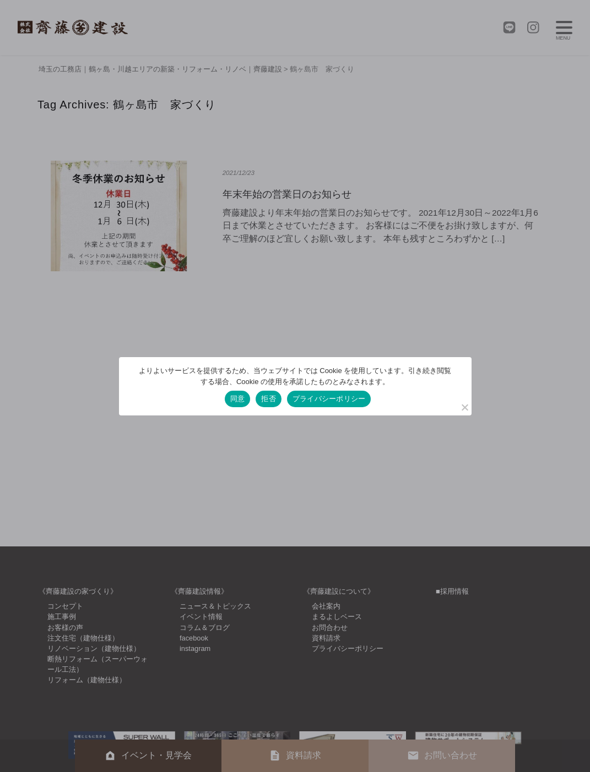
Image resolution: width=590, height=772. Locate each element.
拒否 (268, 399)
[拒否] (464, 407)
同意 (237, 399)
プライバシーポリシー (329, 399)
